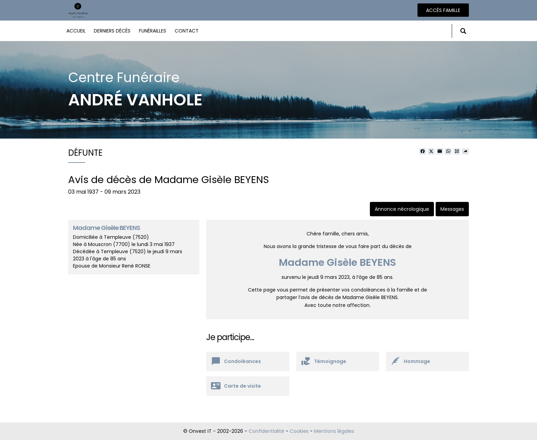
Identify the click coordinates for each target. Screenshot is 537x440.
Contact (187, 30)
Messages (452, 209)
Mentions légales (334, 431)
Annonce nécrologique (402, 209)
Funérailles (152, 30)
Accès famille (443, 10)
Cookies (299, 431)
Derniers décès (112, 30)
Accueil (76, 30)
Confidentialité (266, 431)
